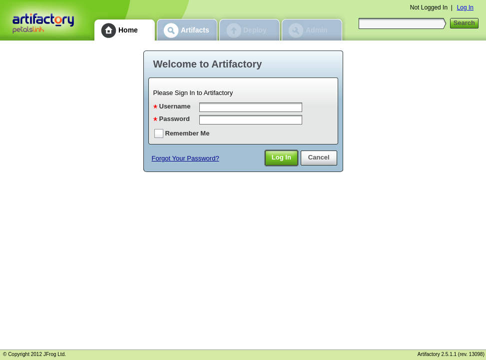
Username (175, 106)
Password (174, 118)
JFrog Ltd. (54, 354)
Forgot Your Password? (185, 158)
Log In (465, 7)
